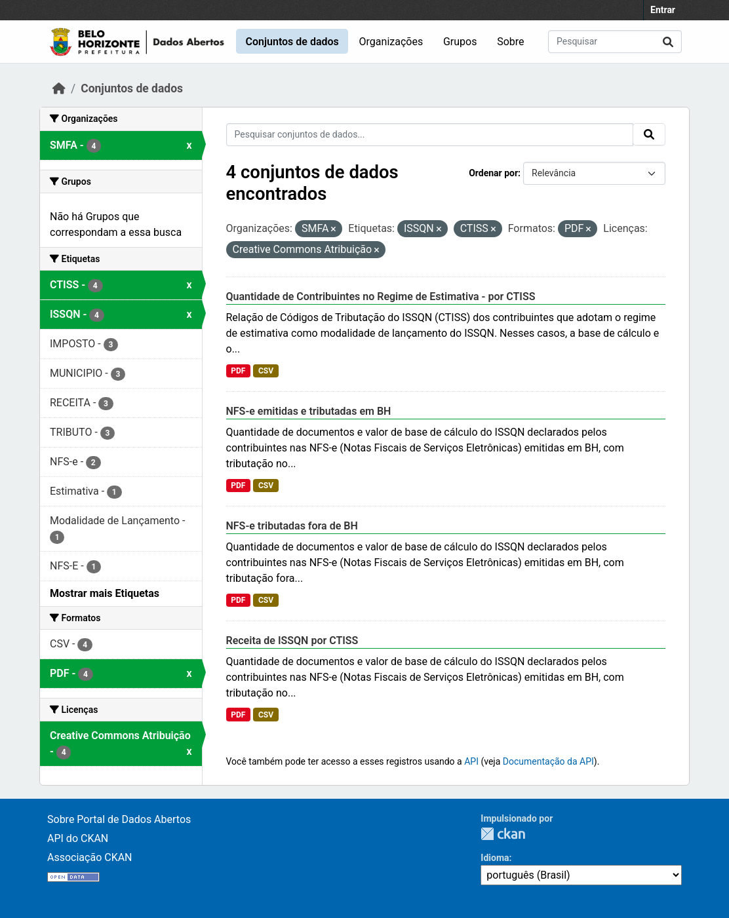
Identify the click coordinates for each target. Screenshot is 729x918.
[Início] (59, 88)
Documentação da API (548, 761)
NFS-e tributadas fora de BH (292, 526)
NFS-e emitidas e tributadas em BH (308, 411)
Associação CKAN (89, 857)
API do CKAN (77, 838)
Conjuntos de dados (291, 41)
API (471, 761)
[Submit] (668, 41)
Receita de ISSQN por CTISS (292, 640)
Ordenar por (493, 173)
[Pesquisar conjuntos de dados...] (615, 41)
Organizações (391, 41)
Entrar (662, 10)
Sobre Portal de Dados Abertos (119, 819)
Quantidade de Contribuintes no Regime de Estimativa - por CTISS (381, 296)
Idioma (495, 857)
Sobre (510, 41)
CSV (265, 370)
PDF (238, 370)
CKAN (503, 834)
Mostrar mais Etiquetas (104, 593)
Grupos (460, 41)
